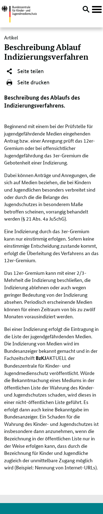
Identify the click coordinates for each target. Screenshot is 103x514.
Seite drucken (27, 82)
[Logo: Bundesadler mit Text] (19, 13)
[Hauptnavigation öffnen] (97, 9)
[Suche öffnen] (86, 10)
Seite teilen (25, 71)
